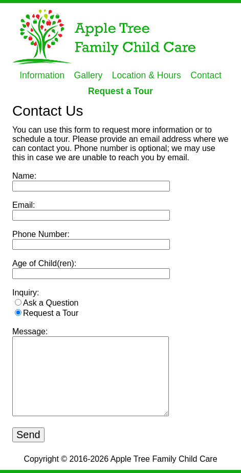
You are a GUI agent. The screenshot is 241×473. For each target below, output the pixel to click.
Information (41, 75)
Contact (206, 75)
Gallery (88, 75)
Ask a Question (51, 302)
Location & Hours (146, 75)
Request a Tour (120, 91)
